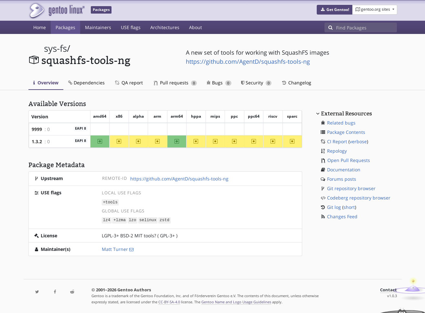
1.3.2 (37, 141)
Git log (334, 207)
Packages (65, 27)
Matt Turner (115, 248)
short (349, 207)
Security (256, 83)
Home (39, 27)
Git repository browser (351, 188)
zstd (164, 219)
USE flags (131, 27)
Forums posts (341, 179)
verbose (358, 141)
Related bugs (341, 123)
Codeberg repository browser (358, 198)
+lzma (119, 219)
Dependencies (86, 83)
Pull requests (175, 83)
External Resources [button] (346, 113)
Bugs (219, 83)
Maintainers (98, 27)
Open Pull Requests (348, 160)
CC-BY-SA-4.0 (169, 301)
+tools (110, 202)
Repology (337, 151)
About (195, 27)
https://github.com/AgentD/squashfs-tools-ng (248, 61)
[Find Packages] (366, 27)
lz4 (106, 219)
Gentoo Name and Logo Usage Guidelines (236, 301)
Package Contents (346, 132)
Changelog (296, 83)
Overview (45, 83)
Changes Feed (342, 216)
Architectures (164, 27)
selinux (147, 219)
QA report (128, 83)
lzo (132, 219)
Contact (388, 289)
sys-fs (55, 48)
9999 (37, 129)
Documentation (343, 170)
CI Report (337, 141)
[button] (335, 10)
